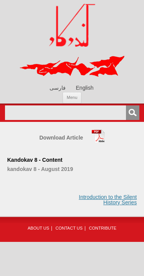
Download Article (61, 138)
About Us (38, 228)
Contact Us (69, 228)
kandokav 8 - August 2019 (40, 169)
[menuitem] (57, 87)
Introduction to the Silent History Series (108, 199)
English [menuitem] (85, 88)
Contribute (102, 228)
